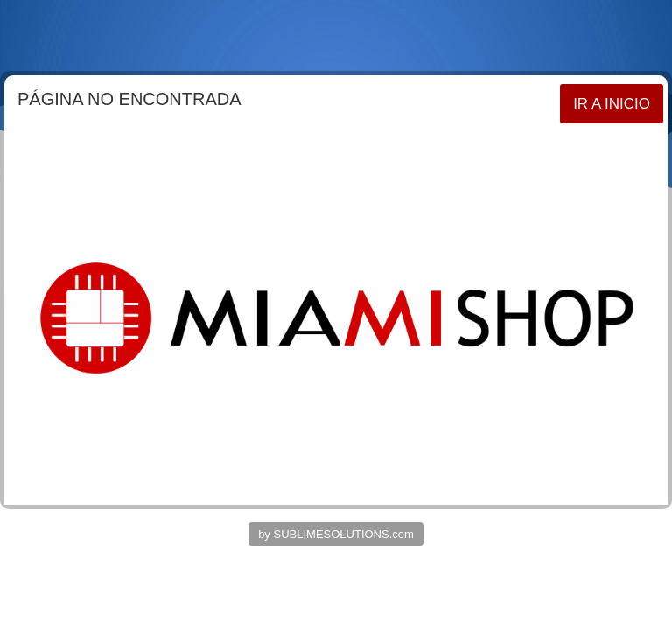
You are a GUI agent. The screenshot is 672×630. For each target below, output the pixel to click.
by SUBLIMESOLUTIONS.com (336, 534)
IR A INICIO (611, 103)
